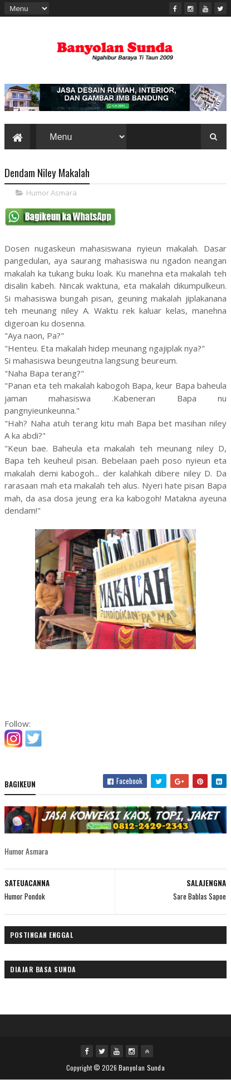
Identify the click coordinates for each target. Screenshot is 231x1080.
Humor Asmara (51, 193)
